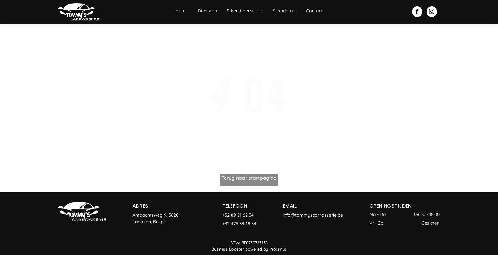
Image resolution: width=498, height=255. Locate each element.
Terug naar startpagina (249, 178)
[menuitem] (182, 11)
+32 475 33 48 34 (239, 223)
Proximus (278, 249)
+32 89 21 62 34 (238, 215)
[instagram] (432, 12)
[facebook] (417, 12)
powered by (256, 249)
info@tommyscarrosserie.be (313, 215)
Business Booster (228, 249)
